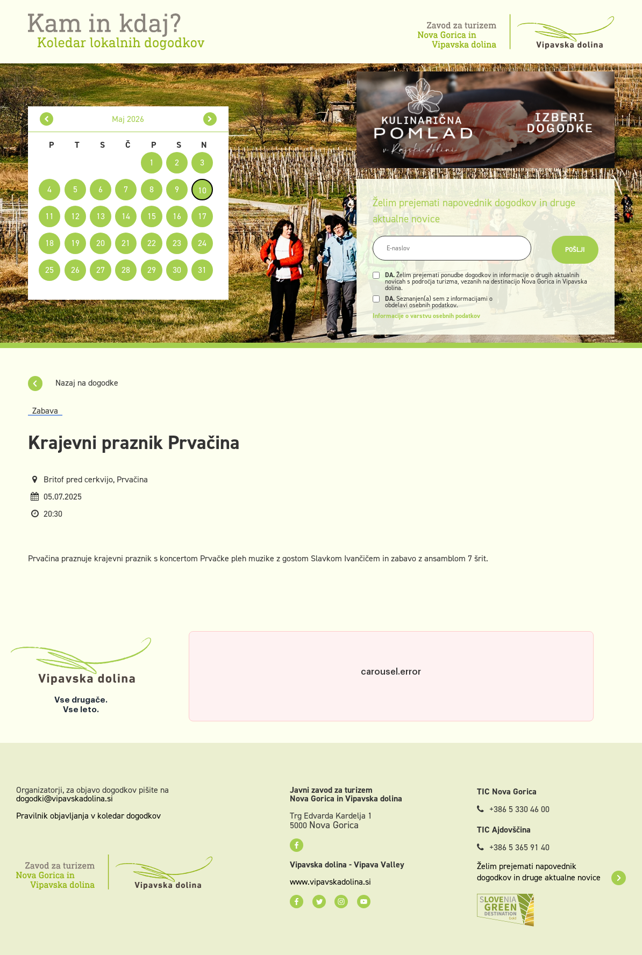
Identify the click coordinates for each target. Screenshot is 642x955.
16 (177, 216)
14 (126, 216)
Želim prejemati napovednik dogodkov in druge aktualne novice (551, 871)
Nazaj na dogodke (73, 382)
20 (100, 243)
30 (177, 270)
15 (151, 216)
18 (49, 243)
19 (75, 243)
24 (202, 243)
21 (126, 243)
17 (202, 216)
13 (100, 216)
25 (49, 270)
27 (100, 270)
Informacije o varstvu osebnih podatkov (426, 316)
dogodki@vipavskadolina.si (64, 798)
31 (202, 270)
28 (126, 270)
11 (49, 216)
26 (75, 270)
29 (151, 270)
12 (75, 216)
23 (177, 243)
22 (151, 243)
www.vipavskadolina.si (330, 882)
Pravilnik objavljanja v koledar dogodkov (88, 815)
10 (202, 190)
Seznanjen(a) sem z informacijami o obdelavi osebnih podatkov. (439, 301)
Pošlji (575, 249)
